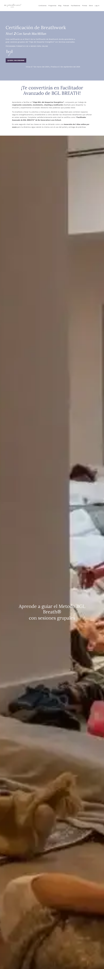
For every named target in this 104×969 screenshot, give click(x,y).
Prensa (84, 5)
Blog (59, 5)
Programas (52, 5)
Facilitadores (75, 5)
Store (91, 5)
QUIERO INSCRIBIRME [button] (16, 60)
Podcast (66, 5)
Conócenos (42, 5)
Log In (97, 5)
